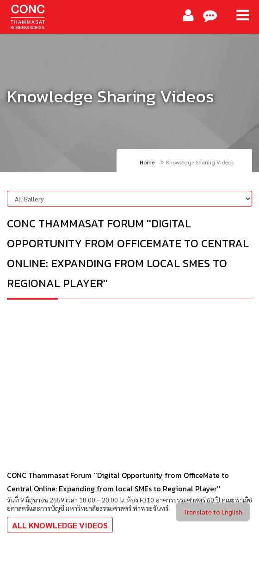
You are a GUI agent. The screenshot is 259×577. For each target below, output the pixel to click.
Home (147, 162)
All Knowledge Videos (60, 525)
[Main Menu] (242, 15)
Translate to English (212, 512)
